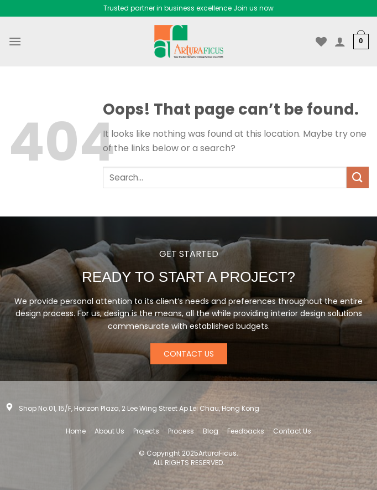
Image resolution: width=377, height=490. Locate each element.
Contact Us (292, 431)
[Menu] (15, 41)
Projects (146, 431)
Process (181, 431)
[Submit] (358, 177)
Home (76, 431)
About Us (109, 431)
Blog (210, 431)
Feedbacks (245, 431)
